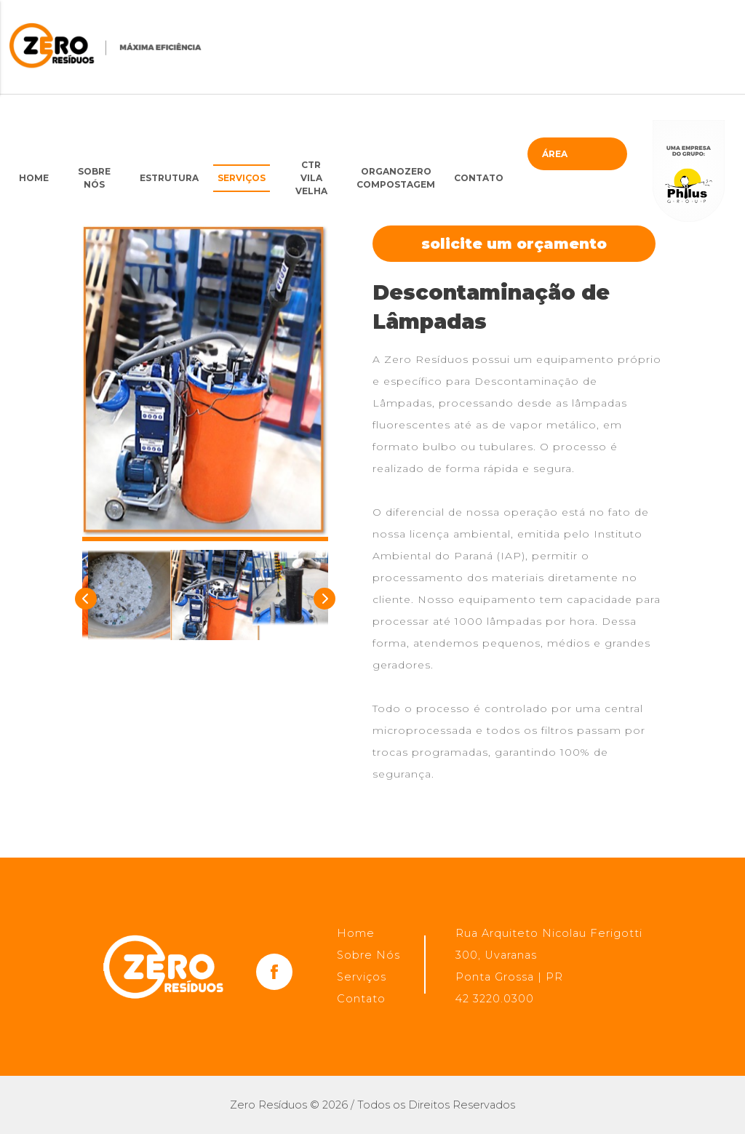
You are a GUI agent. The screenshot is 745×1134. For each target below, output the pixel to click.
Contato (478, 177)
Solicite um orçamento (514, 243)
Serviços (242, 177)
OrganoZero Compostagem (395, 178)
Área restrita (565, 159)
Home (34, 177)
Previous (82, 595)
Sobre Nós (94, 178)
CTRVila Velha (311, 177)
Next (321, 595)
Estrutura (169, 177)
